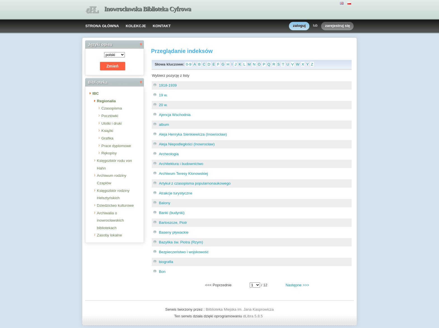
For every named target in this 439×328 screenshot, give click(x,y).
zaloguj (299, 26)
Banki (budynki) (172, 213)
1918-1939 (168, 85)
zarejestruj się (337, 26)
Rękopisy (109, 153)
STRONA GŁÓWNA (102, 26)
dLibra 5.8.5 (253, 316)
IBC (95, 93)
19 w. (163, 95)
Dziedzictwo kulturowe (115, 205)
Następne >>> (297, 285)
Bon (162, 271)
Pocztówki (109, 116)
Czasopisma (111, 108)
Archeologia (168, 154)
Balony (164, 203)
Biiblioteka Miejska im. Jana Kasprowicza (240, 309)
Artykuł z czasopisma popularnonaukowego (194, 183)
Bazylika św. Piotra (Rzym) (181, 242)
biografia (166, 262)
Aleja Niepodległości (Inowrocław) (186, 144)
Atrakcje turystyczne (175, 193)
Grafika (107, 138)
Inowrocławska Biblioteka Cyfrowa (147, 8)
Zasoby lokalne (109, 235)
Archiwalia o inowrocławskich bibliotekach (110, 220)
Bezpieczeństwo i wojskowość (184, 252)
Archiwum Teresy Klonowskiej (183, 173)
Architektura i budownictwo (181, 164)
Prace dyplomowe (116, 146)
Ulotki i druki (111, 123)
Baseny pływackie (173, 232)
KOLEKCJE (136, 26)
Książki (107, 131)
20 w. (163, 105)
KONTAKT (162, 26)
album (164, 124)
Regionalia (106, 101)
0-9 (188, 64)
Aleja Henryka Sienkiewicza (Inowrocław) (193, 134)
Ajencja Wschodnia (174, 115)
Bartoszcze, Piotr (173, 222)
